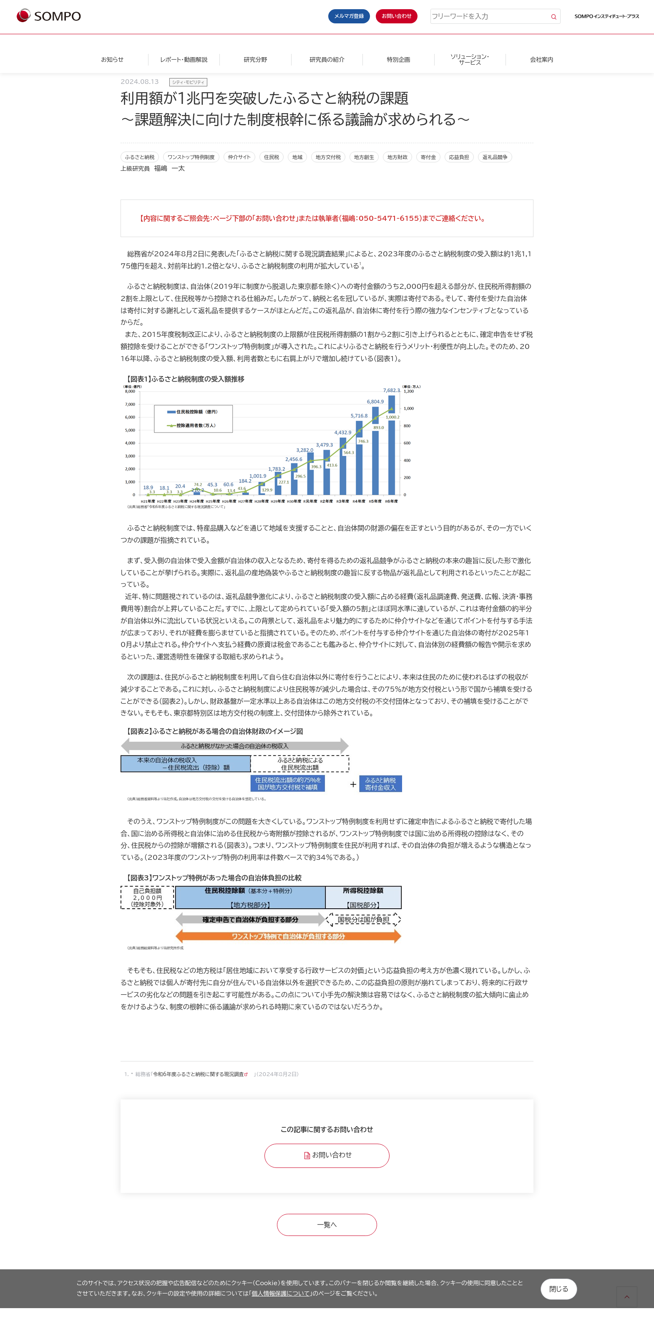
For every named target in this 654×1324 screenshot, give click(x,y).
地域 (297, 156)
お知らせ (112, 60)
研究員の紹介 (327, 60)
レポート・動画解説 (183, 60)
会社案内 (541, 60)
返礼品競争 (495, 156)
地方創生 (364, 156)
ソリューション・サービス (469, 60)
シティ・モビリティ (188, 82)
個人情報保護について (280, 1293)
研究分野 (255, 60)
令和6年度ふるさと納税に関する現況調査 (199, 1073)
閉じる (558, 1288)
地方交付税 (328, 156)
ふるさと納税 (139, 156)
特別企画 (398, 60)
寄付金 (428, 156)
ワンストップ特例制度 (191, 156)
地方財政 (397, 156)
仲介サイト (239, 156)
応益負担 (459, 156)
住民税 (271, 156)
